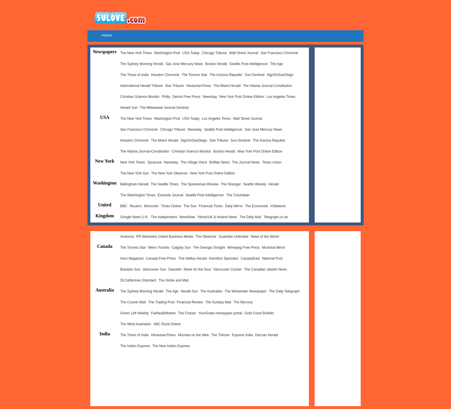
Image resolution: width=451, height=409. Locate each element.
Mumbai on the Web (193, 335)
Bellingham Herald (134, 184)
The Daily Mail (250, 217)
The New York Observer (169, 173)
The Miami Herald (227, 86)
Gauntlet (174, 269)
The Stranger (231, 184)
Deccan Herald (266, 335)
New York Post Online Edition (241, 97)
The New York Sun (134, 173)
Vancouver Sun (154, 269)
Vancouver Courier (227, 269)
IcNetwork (278, 206)
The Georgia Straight (209, 248)
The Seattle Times (165, 184)
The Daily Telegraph (284, 291)
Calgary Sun (181, 248)
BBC (123, 206)
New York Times (132, 162)
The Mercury (243, 302)
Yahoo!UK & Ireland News (217, 217)
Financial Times (211, 206)
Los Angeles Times (280, 97)
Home (107, 35)
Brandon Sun (130, 269)
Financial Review (190, 302)
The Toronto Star (194, 75)
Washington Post (167, 53)
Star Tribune (174, 86)
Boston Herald (216, 64)
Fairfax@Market (163, 313)
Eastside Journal (170, 195)
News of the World (265, 237)
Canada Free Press (161, 258)
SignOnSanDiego (280, 75)
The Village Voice (193, 162)
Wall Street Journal (243, 53)
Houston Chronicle (165, 75)
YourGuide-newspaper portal (220, 313)
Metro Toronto (158, 248)
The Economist (256, 206)
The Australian (211, 291)
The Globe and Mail (173, 280)
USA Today (190, 53)
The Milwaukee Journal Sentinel (164, 108)
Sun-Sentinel (255, 75)
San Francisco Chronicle (279, 53)
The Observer (205, 237)
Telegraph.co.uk (275, 217)
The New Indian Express (171, 346)
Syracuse (154, 162)
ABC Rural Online (167, 324)
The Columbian (237, 195)
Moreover (151, 206)
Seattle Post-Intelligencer (249, 64)
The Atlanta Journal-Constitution (267, 86)
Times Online (171, 206)
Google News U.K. (134, 217)
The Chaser (187, 313)
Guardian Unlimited (234, 237)
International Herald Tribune (141, 86)
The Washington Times (137, 195)
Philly (166, 97)
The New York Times (136, 53)
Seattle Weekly (254, 184)
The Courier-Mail (133, 302)
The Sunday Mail (218, 302)
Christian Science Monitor (140, 97)
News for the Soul (197, 269)
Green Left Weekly (134, 313)
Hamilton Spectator (223, 258)
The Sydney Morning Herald (141, 64)
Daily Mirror (233, 206)
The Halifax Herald (192, 258)
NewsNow (187, 217)
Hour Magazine (132, 258)
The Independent (164, 217)
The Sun (190, 206)
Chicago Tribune (214, 53)
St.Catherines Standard (138, 280)
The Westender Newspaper (246, 291)
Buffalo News (219, 162)
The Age (276, 64)
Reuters (136, 206)
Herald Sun (128, 108)
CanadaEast (250, 258)
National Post (272, 258)
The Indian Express (135, 346)
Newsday (210, 97)
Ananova (127, 237)
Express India (242, 335)
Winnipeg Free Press (243, 248)
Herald (273, 184)
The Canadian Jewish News (265, 269)
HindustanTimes (198, 86)
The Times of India (134, 75)
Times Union (271, 162)
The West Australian (135, 324)
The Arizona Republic (226, 75)
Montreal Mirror (273, 248)
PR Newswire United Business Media (164, 237)
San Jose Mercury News (184, 64)
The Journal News (246, 162)
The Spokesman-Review (200, 184)
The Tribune (220, 335)
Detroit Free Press (186, 97)
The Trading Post (161, 302)
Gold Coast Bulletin (259, 313)
